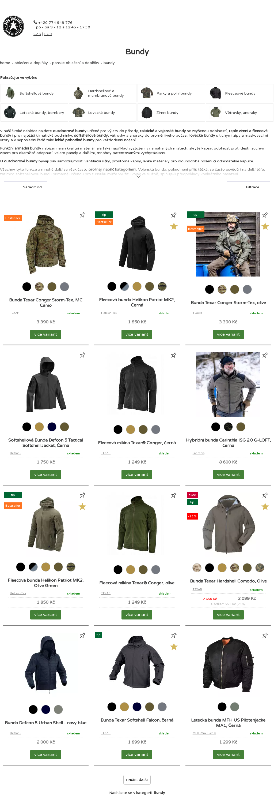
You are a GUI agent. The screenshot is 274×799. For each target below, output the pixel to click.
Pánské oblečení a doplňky (75, 63)
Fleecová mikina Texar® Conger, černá (137, 443)
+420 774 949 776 (55, 22)
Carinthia (198, 453)
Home (5, 63)
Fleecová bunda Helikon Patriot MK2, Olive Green (45, 583)
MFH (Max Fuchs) (204, 733)
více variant (45, 334)
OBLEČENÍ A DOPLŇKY (31, 63)
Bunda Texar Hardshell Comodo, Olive (228, 581)
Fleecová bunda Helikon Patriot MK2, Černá (137, 302)
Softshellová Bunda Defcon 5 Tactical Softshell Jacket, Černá (45, 443)
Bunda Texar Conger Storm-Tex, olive (228, 302)
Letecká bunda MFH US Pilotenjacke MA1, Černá (228, 723)
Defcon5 (15, 453)
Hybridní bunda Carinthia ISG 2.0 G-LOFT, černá (228, 443)
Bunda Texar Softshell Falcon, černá (137, 720)
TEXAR (14, 313)
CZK (37, 34)
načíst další (137, 779)
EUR (48, 34)
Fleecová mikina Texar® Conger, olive (136, 583)
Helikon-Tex (109, 313)
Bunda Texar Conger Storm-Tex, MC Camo (45, 302)
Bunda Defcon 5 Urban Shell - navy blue (45, 723)
